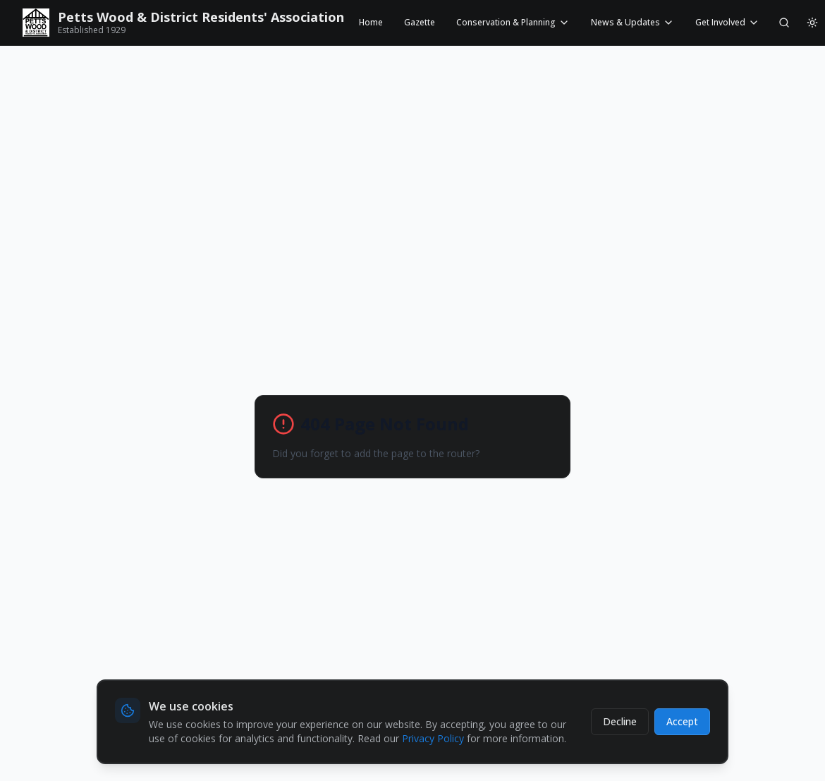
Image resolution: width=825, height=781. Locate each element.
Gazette (419, 22)
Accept (682, 721)
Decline (620, 721)
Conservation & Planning (513, 22)
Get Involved (727, 22)
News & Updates (632, 22)
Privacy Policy (433, 738)
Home (371, 22)
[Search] (784, 22)
